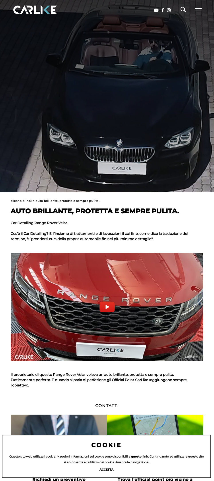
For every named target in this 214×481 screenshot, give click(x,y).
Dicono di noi (21, 201)
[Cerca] (183, 11)
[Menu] (198, 10)
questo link (139, 456)
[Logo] (29, 10)
